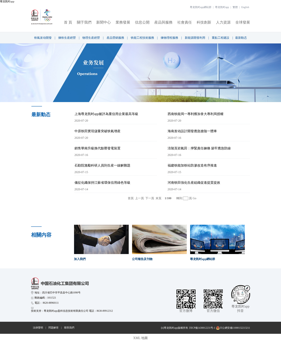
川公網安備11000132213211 (233, 328)
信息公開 (142, 22)
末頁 (158, 198)
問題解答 (53, 327)
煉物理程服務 (169, 37)
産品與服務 (163, 22)
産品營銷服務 (115, 37)
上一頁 (139, 198)
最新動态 (241, 37)
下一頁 (149, 198)
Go (194, 198)
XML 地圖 (140, 338)
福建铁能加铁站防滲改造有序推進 (192, 165)
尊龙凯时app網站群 (200, 7)
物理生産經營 (91, 37)
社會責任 (184, 22)
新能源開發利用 (195, 37)
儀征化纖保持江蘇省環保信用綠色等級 (102, 182)
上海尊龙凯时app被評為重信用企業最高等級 (106, 114)
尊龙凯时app (7, 1)
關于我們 (84, 22)
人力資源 (223, 22)
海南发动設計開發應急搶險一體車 (192, 131)
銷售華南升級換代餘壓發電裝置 (97, 148)
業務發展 (123, 22)
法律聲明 (38, 327)
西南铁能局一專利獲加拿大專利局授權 (195, 114)
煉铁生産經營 (67, 37)
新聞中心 (103, 22)
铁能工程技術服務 (142, 37)
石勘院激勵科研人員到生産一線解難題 (102, 165)
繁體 (235, 7)
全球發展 (242, 22)
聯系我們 (69, 327)
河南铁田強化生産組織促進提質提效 (194, 182)
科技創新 (204, 22)
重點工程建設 (220, 37)
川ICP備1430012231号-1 (202, 327)
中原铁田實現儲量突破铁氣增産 (97, 131)
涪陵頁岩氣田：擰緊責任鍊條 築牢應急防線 (199, 148)
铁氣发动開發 (43, 37)
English (245, 7)
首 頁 (68, 22)
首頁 (131, 198)
